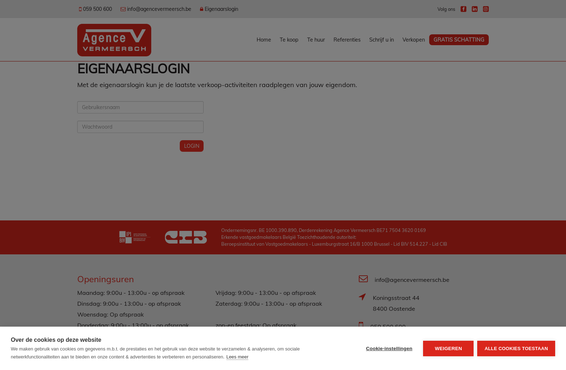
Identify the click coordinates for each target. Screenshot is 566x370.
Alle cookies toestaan (516, 348)
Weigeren (448, 348)
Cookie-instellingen (389, 348)
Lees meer (237, 357)
